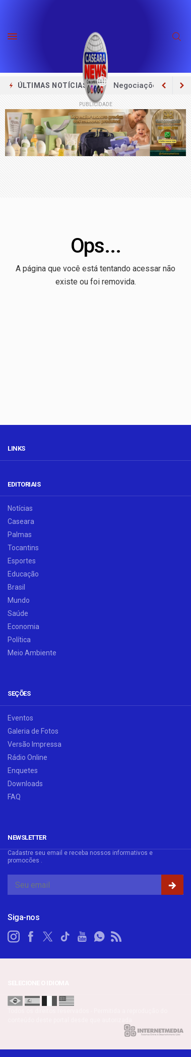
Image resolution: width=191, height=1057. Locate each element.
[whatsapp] (99, 937)
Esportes (22, 561)
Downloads (25, 784)
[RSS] (116, 937)
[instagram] (14, 937)
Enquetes (23, 770)
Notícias (20, 508)
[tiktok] (65, 937)
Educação (23, 574)
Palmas (20, 535)
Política (19, 640)
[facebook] (31, 937)
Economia (23, 626)
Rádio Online (27, 757)
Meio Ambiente (32, 653)
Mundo (19, 600)
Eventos (20, 718)
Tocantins (23, 548)
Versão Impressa (34, 744)
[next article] (164, 85)
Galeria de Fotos (33, 731)
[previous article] (182, 85)
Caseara (21, 521)
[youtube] (82, 937)
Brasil (16, 587)
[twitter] (48, 937)
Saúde (18, 613)
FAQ (14, 797)
